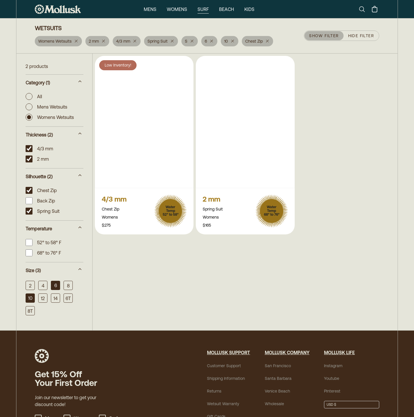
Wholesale (274, 403)
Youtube (331, 378)
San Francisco (278, 365)
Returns (214, 391)
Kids (249, 9)
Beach (226, 9)
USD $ (331, 405)
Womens (177, 9)
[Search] (364, 9)
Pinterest (332, 391)
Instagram (333, 365)
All (34, 96)
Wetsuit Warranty (223, 403)
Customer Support (224, 365)
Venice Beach (277, 391)
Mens (150, 9)
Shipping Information (226, 378)
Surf (203, 9)
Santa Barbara (278, 378)
